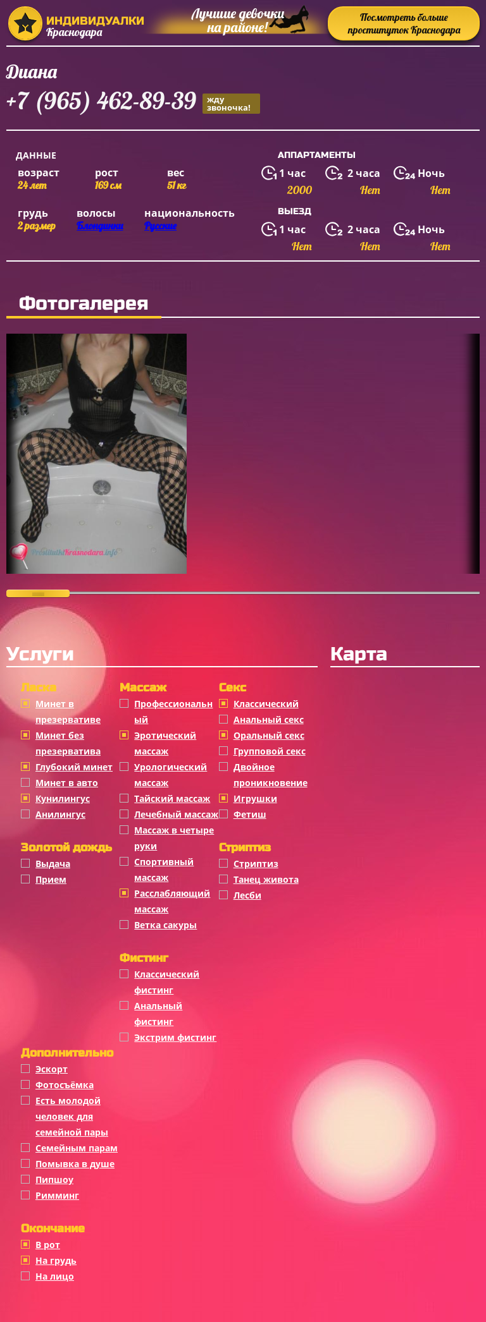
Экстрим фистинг (175, 1037)
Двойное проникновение (271, 775)
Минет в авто (66, 783)
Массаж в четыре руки (174, 838)
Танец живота (266, 879)
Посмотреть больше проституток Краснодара (404, 23)
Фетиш (250, 814)
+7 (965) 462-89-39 (133, 103)
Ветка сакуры (165, 925)
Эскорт (51, 1069)
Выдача (52, 864)
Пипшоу (54, 1179)
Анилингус (60, 814)
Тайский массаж (172, 798)
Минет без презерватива (68, 743)
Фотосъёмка (64, 1085)
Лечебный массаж (176, 814)
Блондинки (100, 225)
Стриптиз (256, 864)
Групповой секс (270, 751)
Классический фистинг (166, 982)
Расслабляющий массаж (172, 901)
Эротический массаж (165, 743)
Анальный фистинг (158, 1014)
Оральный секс (269, 735)
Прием (50, 879)
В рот (47, 1245)
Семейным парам (76, 1148)
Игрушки (255, 798)
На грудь (56, 1260)
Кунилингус (62, 798)
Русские (160, 225)
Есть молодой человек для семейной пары (71, 1116)
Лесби (247, 895)
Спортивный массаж (164, 869)
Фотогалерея (84, 303)
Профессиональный (173, 711)
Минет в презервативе (68, 711)
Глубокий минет (74, 767)
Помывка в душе (75, 1164)
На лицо (54, 1276)
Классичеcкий (266, 704)
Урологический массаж (170, 775)
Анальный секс (269, 719)
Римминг (57, 1195)
